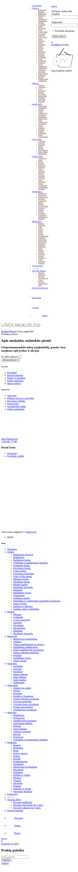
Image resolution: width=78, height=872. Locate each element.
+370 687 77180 (9, 441)
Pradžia (4, 331)
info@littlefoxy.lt (9, 439)
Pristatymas (12, 403)
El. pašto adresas (9, 356)
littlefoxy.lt (31, 532)
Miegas (12, 331)
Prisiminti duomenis (63, 31)
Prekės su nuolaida (16, 378)
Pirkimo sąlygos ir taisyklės (20, 398)
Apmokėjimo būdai (16, 406)
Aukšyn (5, 863)
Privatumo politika (16, 401)
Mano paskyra (14, 383)
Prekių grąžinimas (16, 409)
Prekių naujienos (15, 380)
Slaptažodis (57, 22)
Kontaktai (12, 372)
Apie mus (12, 395)
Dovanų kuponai (15, 375)
